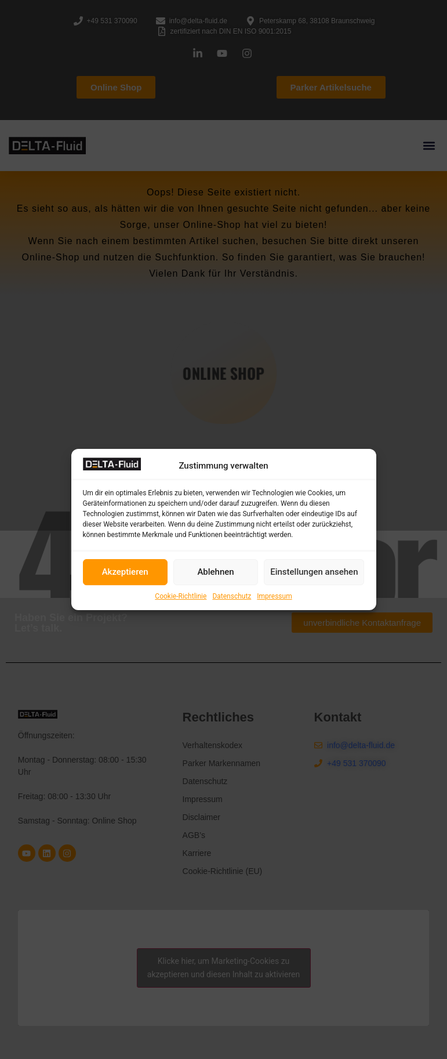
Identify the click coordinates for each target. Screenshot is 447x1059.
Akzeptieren (125, 572)
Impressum (274, 596)
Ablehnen (215, 572)
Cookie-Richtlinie (180, 596)
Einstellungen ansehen (314, 572)
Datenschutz (231, 596)
